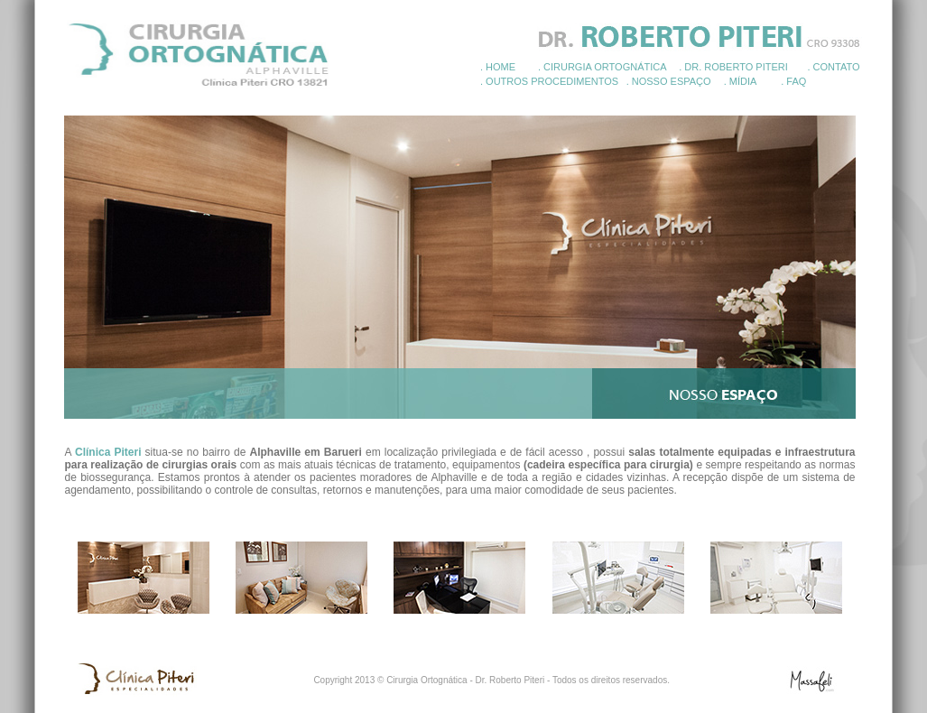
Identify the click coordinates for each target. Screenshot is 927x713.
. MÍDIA (740, 81)
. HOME (497, 66)
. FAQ (793, 81)
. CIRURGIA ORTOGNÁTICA (602, 66)
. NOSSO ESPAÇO (668, 81)
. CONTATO (833, 66)
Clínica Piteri (108, 452)
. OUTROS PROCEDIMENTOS (549, 81)
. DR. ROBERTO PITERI (733, 66)
